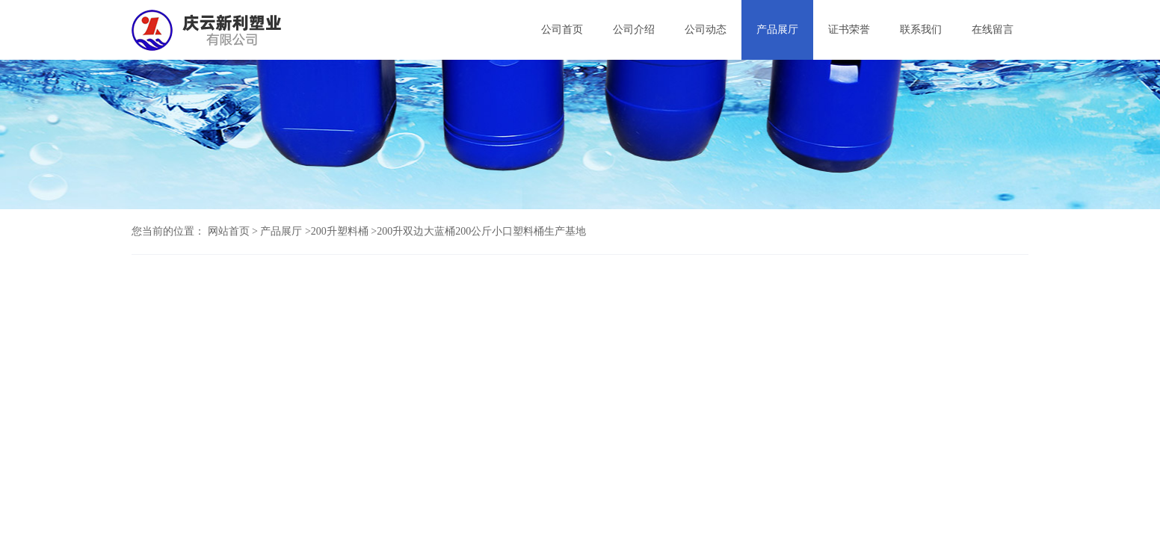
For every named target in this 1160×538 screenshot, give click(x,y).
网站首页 (229, 231)
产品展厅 (777, 29)
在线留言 (993, 29)
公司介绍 (634, 29)
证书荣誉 (849, 29)
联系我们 (921, 29)
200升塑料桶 (339, 231)
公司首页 (562, 29)
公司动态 (705, 29)
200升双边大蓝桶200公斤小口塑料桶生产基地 (481, 231)
